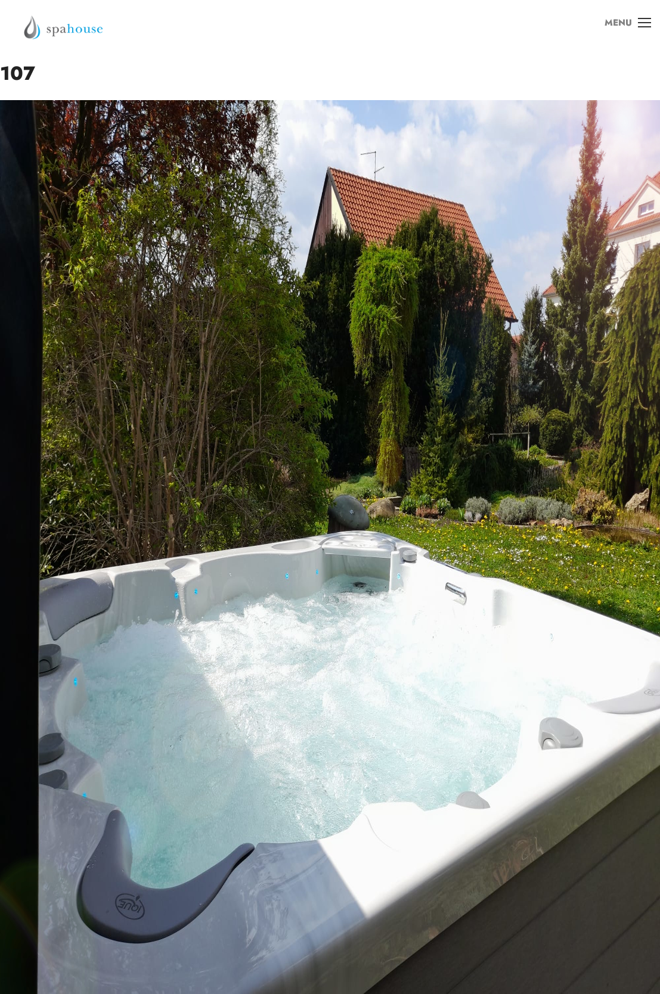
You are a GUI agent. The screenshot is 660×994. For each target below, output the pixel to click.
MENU (623, 29)
